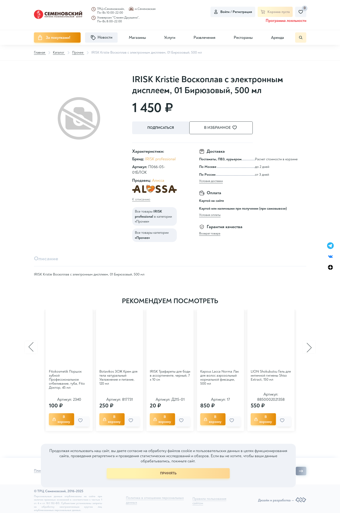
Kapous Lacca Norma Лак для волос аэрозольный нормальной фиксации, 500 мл (219, 377)
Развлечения (204, 37)
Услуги (169, 37)
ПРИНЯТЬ (168, 473)
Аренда (277, 37)
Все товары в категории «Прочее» (153, 216)
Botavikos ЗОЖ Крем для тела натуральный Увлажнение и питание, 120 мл (118, 377)
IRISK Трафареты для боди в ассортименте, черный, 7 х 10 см (170, 375)
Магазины (137, 37)
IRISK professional (160, 158)
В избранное (226, 127)
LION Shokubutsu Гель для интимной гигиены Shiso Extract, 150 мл (271, 375)
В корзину (63, 418)
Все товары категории (152, 234)
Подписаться (161, 128)
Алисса (158, 179)
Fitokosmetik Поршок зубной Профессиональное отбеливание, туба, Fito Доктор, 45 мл (67, 379)
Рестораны (243, 37)
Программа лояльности (286, 20)
